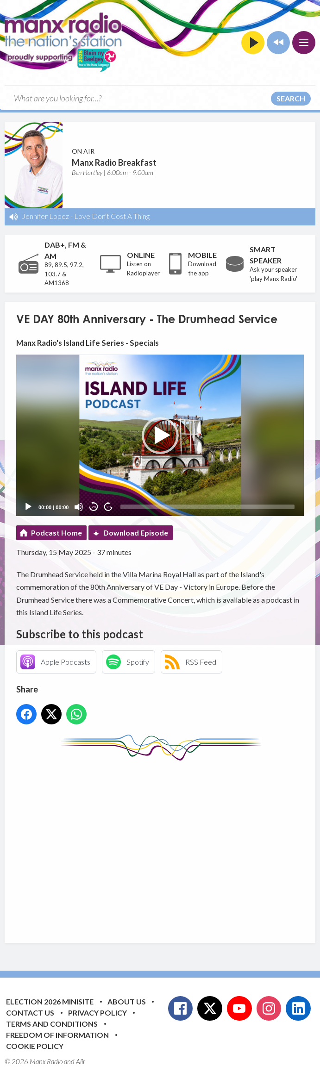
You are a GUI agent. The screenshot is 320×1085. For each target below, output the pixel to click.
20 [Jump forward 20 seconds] (109, 507)
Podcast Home (56, 532)
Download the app (202, 268)
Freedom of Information (57, 1034)
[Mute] (78, 506)
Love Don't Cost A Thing (112, 216)
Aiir (80, 1061)
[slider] (207, 507)
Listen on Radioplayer (143, 268)
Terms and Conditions (52, 1023)
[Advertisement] (168, 845)
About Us (126, 1001)
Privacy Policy (97, 1012)
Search (290, 98)
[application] (160, 435)
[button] (160, 435)
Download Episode (135, 532)
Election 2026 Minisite (50, 1001)
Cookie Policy (34, 1045)
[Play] (28, 506)
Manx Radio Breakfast (114, 162)
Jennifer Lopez (45, 216)
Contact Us (30, 1012)
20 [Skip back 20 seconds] (94, 507)
